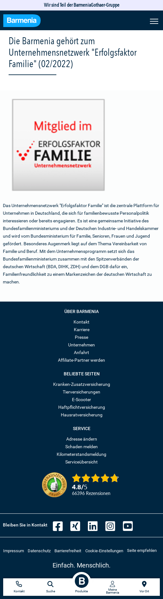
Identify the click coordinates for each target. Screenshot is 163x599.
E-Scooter (81, 399)
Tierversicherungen (81, 391)
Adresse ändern (81, 439)
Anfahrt (81, 352)
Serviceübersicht (81, 461)
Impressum (13, 550)
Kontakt (81, 321)
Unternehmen (81, 344)
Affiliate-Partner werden (81, 360)
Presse (81, 337)
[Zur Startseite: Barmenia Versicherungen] (22, 21)
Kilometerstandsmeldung (81, 454)
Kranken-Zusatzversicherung (81, 384)
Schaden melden (81, 446)
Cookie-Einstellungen (104, 550)
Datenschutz (39, 550)
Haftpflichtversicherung (81, 407)
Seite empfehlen (142, 550)
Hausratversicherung (82, 414)
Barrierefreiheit (67, 550)
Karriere (81, 329)
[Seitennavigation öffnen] (154, 21)
